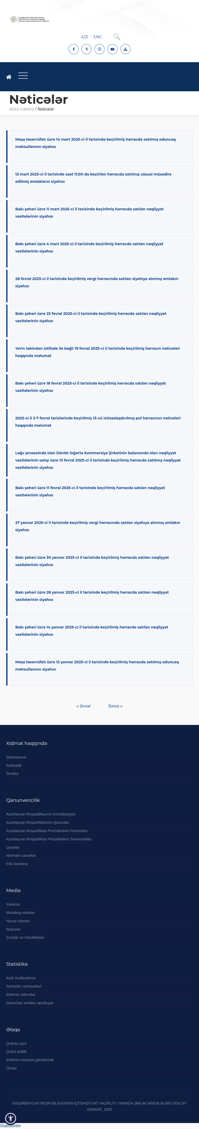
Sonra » (115, 706)
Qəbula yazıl (16, 1043)
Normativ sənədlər (21, 855)
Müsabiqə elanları (20, 913)
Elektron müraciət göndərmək (30, 1060)
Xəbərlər (13, 904)
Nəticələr (13, 929)
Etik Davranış (17, 864)
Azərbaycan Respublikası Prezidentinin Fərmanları (47, 831)
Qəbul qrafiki (16, 1051)
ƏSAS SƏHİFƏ (21, 109)
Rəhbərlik (14, 765)
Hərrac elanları (18, 921)
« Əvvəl (83, 706)
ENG (98, 37)
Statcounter (10, 1126)
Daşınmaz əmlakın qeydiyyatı (30, 1003)
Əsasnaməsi (16, 757)
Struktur (12, 773)
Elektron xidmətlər (20, 994)
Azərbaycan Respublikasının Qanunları (37, 822)
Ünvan (11, 1068)
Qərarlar (13, 847)
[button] (10, 1118)
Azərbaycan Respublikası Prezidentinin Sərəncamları (49, 839)
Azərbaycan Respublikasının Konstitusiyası (41, 814)
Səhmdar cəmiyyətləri (23, 986)
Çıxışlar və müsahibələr (25, 937)
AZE (84, 37)
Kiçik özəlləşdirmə (20, 978)
